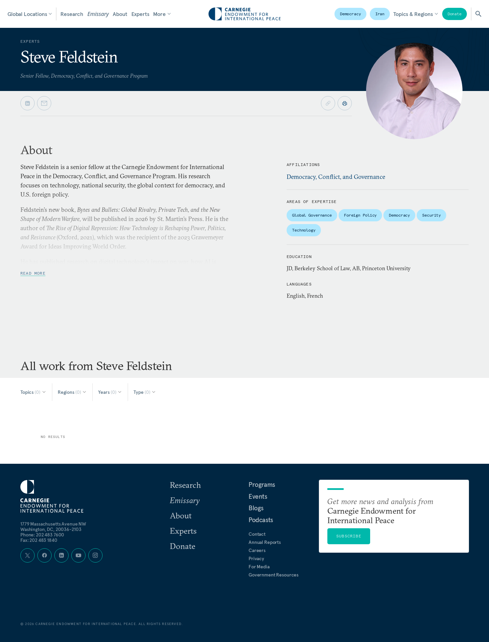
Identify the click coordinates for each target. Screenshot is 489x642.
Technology (303, 230)
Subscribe (348, 535)
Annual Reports (265, 542)
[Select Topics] (33, 392)
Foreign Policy (360, 215)
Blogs (256, 508)
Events (258, 496)
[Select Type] (144, 392)
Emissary (98, 14)
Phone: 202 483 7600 (42, 534)
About (120, 14)
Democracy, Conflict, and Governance (336, 177)
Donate (454, 13)
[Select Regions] (72, 392)
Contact (257, 534)
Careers (257, 550)
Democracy (350, 13)
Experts (140, 14)
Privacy (256, 558)
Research (71, 14)
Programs (262, 484)
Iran (380, 13)
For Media (259, 567)
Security (431, 215)
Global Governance (312, 215)
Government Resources (273, 575)
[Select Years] (110, 392)
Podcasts (261, 520)
